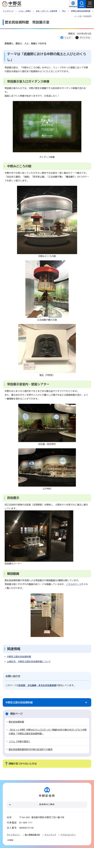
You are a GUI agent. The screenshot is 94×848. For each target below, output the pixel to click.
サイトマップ (50, 835)
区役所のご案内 (47, 804)
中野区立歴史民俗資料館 (80, 11)
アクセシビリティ (68, 835)
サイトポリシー (13, 835)
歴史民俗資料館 (16, 722)
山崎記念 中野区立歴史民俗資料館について (29, 661)
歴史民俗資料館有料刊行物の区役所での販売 (31, 749)
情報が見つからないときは (23, 763)
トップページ (8, 11)
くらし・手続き (24, 11)
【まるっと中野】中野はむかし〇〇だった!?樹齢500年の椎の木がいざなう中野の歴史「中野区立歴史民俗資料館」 (48, 732)
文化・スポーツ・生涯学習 (46, 11)
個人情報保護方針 (32, 835)
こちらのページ (74, 584)
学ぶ (64, 11)
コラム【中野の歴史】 (20, 741)
